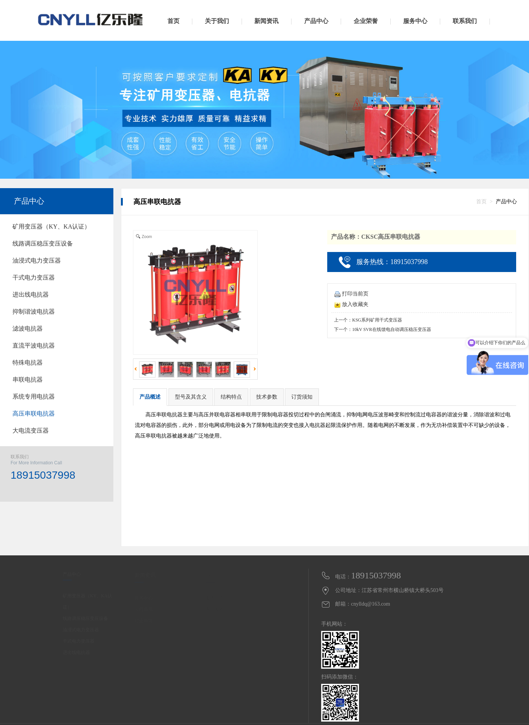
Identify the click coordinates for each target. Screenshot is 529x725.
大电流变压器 (30, 430)
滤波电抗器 (27, 328)
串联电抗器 (27, 379)
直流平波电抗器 (33, 345)
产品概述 (150, 397)
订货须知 (301, 397)
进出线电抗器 (30, 294)
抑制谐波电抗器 (33, 311)
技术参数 (266, 397)
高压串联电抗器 (33, 413)
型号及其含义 (191, 397)
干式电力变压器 (33, 277)
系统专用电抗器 (33, 396)
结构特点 (231, 397)
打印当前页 (351, 294)
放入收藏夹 (351, 304)
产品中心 (29, 201)
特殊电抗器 (27, 362)
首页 (481, 201)
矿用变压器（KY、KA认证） (51, 226)
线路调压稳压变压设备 (42, 243)
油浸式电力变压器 (36, 260)
